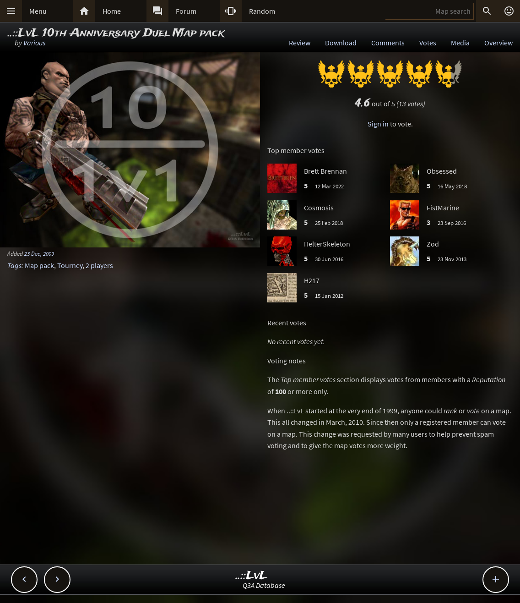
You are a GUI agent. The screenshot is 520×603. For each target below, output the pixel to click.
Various (34, 42)
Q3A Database (264, 585)
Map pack (39, 265)
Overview (498, 42)
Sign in (378, 123)
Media (460, 42)
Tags (14, 265)
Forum (186, 11)
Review (299, 42)
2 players (99, 265)
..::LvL (251, 576)
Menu (38, 11)
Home (112, 11)
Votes (427, 42)
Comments (388, 42)
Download (341, 42)
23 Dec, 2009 (39, 253)
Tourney (69, 265)
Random (262, 11)
